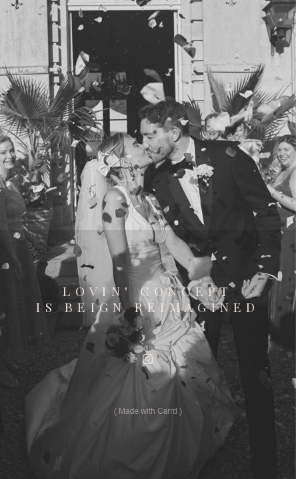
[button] (147, 359)
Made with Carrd (148, 411)
